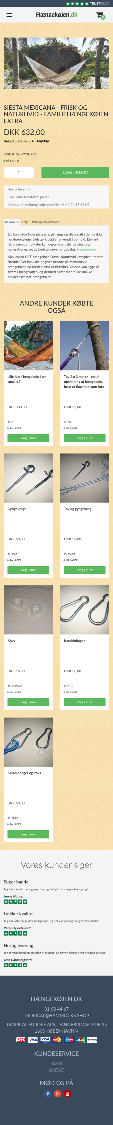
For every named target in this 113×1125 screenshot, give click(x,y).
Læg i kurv (75, 167)
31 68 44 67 (56, 1004)
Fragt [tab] (25, 216)
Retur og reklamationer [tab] (46, 216)
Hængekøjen (86, 244)
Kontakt (56, 1065)
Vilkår (56, 1058)
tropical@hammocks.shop (56, 1010)
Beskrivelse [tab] (12, 216)
